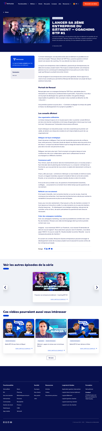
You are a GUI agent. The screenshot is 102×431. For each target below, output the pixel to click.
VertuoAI (19, 411)
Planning (19, 392)
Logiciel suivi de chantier (69, 405)
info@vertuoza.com (90, 395)
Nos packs (37, 395)
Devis (18, 389)
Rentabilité (20, 401)
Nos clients (37, 392)
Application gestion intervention (71, 389)
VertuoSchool (89, 389)
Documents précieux (51, 395)
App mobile (6, 411)
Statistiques (6, 408)
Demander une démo (91, 4)
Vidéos (47, 392)
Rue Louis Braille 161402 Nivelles (91, 398)
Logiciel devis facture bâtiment (71, 392)
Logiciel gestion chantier (69, 398)
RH (4, 392)
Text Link (15, 75)
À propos (36, 389)
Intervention (6, 398)
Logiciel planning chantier (69, 401)
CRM (18, 408)
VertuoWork (6, 389)
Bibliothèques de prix (23, 395)
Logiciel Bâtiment (67, 395)
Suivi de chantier (8, 395)
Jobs (35, 398)
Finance (19, 405)
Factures (19, 398)
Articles (47, 389)
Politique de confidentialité (92, 422)
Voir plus (51, 358)
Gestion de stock (8, 405)
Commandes (6, 401)
